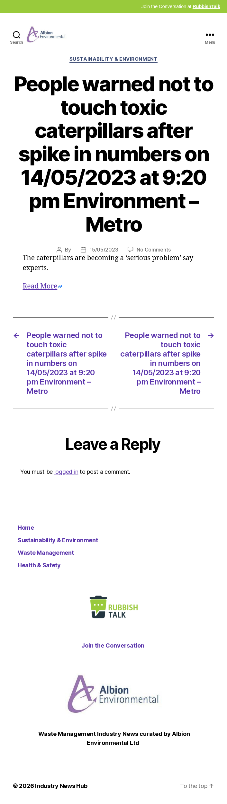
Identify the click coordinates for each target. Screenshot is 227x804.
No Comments (153, 249)
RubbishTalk (206, 6)
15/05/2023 (103, 249)
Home (26, 527)
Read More (40, 286)
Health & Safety (39, 565)
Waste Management (46, 552)
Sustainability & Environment (113, 59)
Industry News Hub (61, 785)
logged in (66, 471)
